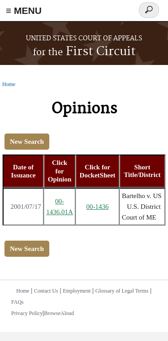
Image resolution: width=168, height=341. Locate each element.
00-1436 (97, 206)
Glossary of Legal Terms (122, 291)
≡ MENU (24, 10)
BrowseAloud (59, 313)
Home (8, 84)
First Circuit (84, 51)
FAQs (17, 302)
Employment (76, 291)
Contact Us (46, 291)
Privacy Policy (27, 313)
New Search (27, 141)
